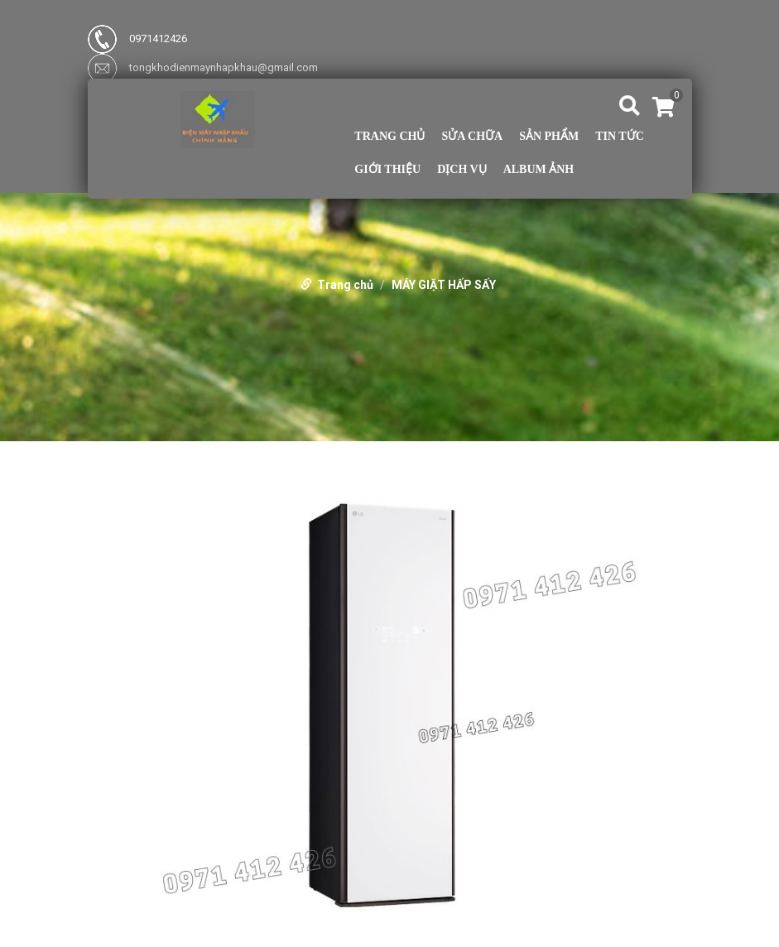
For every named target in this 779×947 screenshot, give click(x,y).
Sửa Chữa (472, 136)
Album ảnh (539, 170)
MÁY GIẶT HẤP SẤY (444, 284)
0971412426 (137, 38)
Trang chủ (389, 136)
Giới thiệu (387, 170)
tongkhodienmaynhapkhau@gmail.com (203, 67)
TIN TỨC (619, 136)
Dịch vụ (461, 170)
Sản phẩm (549, 136)
